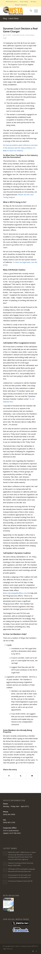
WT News (33, 1)
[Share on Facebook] (9, 776)
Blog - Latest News (11, 18)
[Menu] (35, 11)
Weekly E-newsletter (21, 5)
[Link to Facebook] (36, 951)
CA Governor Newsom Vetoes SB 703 (20, 881)
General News (30, 35)
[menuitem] (11, 1)
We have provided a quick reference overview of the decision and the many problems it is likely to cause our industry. (20, 148)
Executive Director (19, 35)
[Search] (30, 11)
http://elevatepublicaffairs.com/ (15, 593)
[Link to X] (33, 951)
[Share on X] (20, 776)
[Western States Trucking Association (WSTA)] (17, 11)
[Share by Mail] (32, 776)
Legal (4, 38)
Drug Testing (24, 1)
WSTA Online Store (11, 1)
